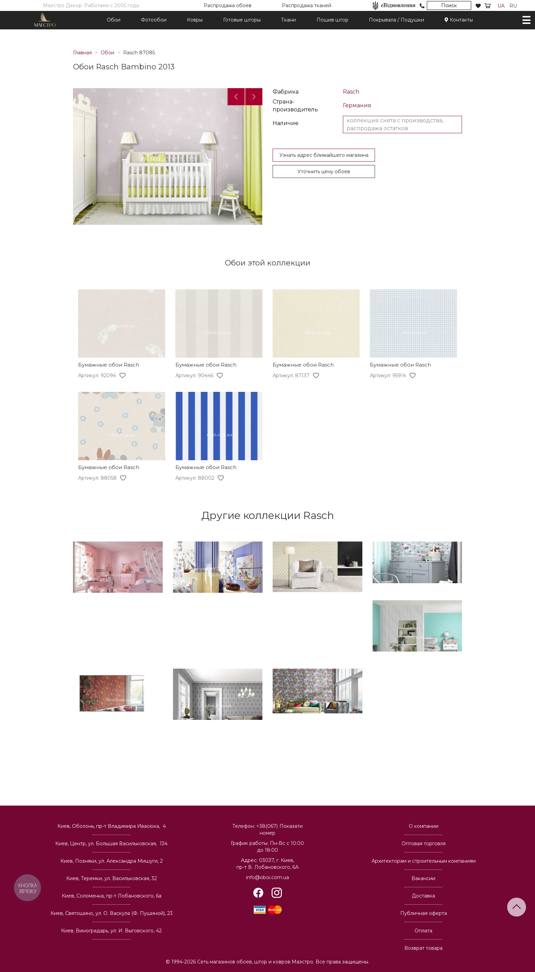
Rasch (351, 91)
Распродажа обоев (227, 5)
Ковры (195, 20)
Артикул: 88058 (97, 478)
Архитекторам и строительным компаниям (424, 861)
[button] (236, 96)
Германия (357, 105)
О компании (423, 826)
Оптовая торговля (424, 843)
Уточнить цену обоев (324, 171)
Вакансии (423, 878)
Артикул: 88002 (194, 478)
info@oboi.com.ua (267, 877)
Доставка (423, 896)
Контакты (459, 20)
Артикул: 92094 (97, 375)
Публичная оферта (423, 913)
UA (501, 6)
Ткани (288, 20)
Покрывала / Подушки (396, 20)
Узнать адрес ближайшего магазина (323, 155)
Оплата (423, 931)
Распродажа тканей (306, 5)
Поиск (449, 5)
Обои (113, 20)
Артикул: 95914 (388, 375)
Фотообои (154, 20)
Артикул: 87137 (291, 375)
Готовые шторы (242, 20)
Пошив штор (332, 20)
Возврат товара (423, 948)
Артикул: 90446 (194, 375)
